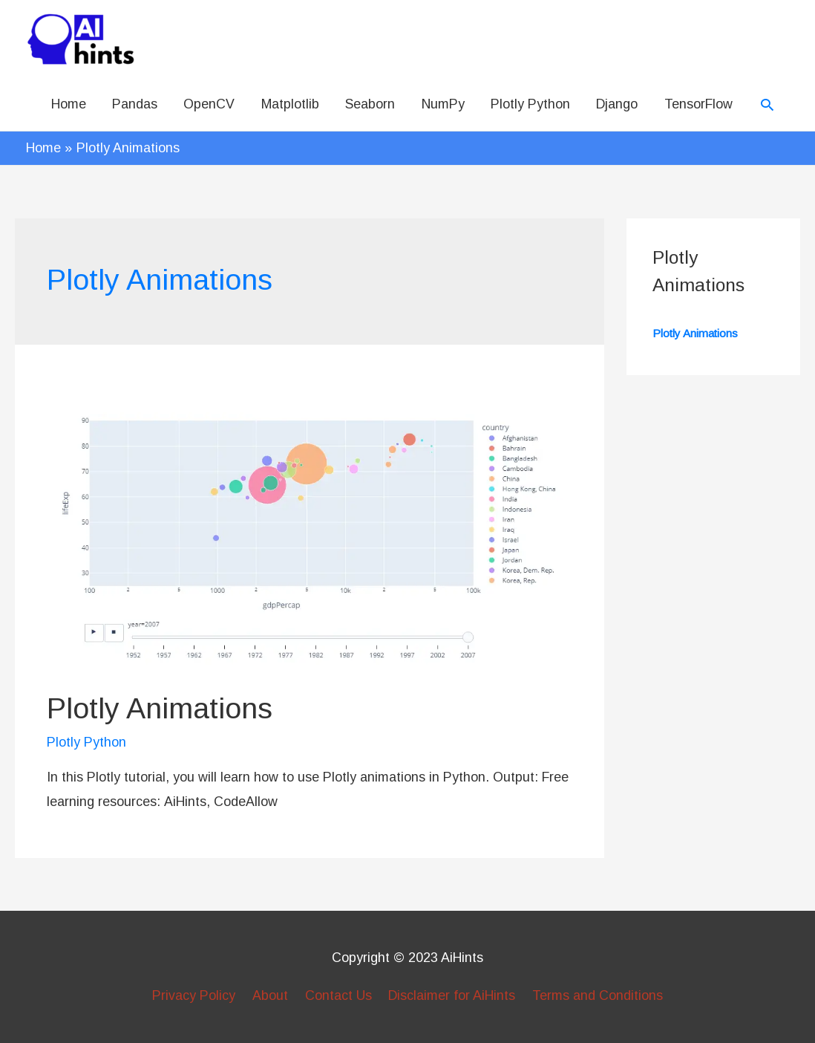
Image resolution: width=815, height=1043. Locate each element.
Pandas (134, 104)
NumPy (443, 104)
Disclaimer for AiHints (451, 995)
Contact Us (338, 995)
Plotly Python (530, 104)
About (270, 995)
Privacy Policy (193, 995)
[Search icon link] (767, 104)
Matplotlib (290, 104)
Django (617, 104)
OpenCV (209, 104)
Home (68, 104)
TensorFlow (698, 104)
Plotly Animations (159, 708)
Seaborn (370, 104)
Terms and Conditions (597, 995)
